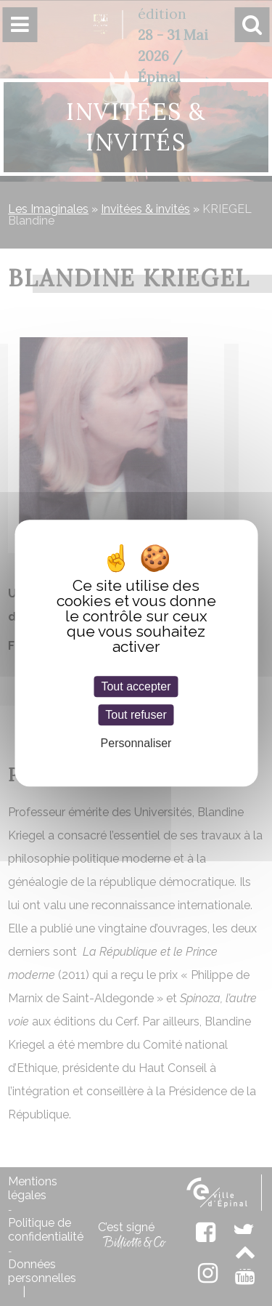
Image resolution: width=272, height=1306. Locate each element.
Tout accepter (135, 686)
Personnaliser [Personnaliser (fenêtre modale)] (136, 743)
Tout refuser (135, 715)
